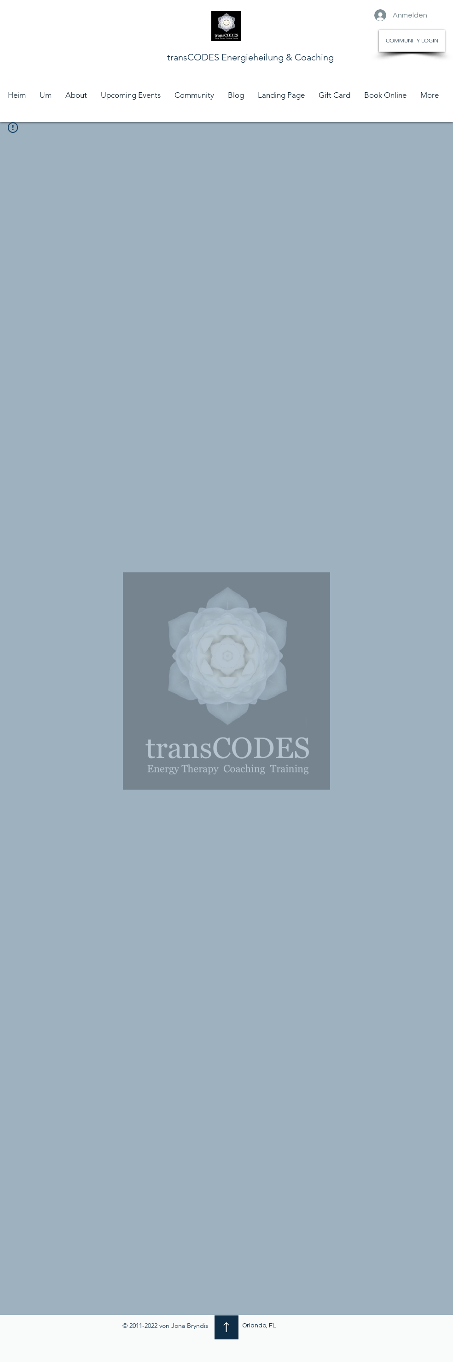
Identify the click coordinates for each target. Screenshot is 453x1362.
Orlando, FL (259, 1325)
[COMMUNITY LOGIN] (412, 41)
